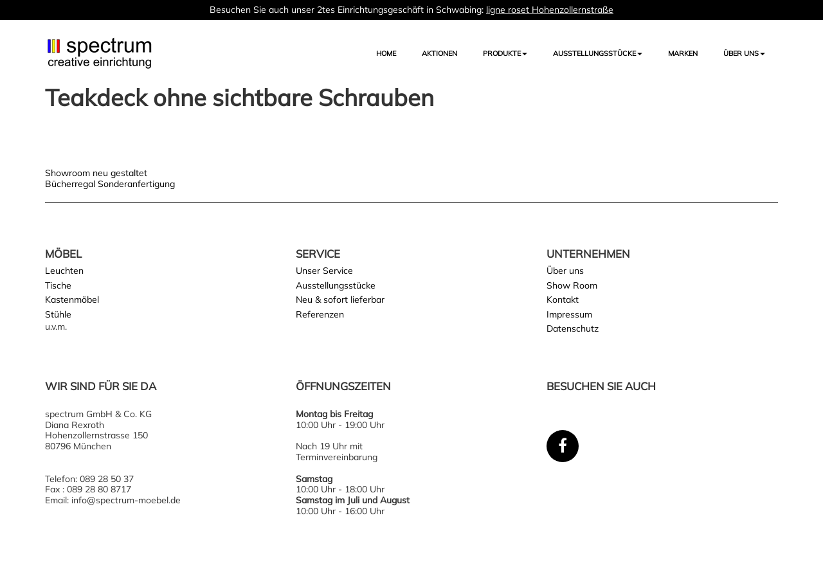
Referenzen (320, 314)
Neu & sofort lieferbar (340, 299)
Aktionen (439, 53)
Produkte (505, 53)
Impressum (569, 314)
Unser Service (324, 270)
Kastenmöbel (72, 299)
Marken (683, 53)
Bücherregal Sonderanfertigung (110, 184)
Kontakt (563, 299)
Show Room (572, 285)
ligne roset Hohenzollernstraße (549, 9)
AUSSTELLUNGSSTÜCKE (597, 53)
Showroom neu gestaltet (96, 173)
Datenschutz (573, 328)
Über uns (744, 53)
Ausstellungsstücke (335, 285)
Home (386, 53)
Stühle (58, 314)
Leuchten (64, 270)
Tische (58, 285)
